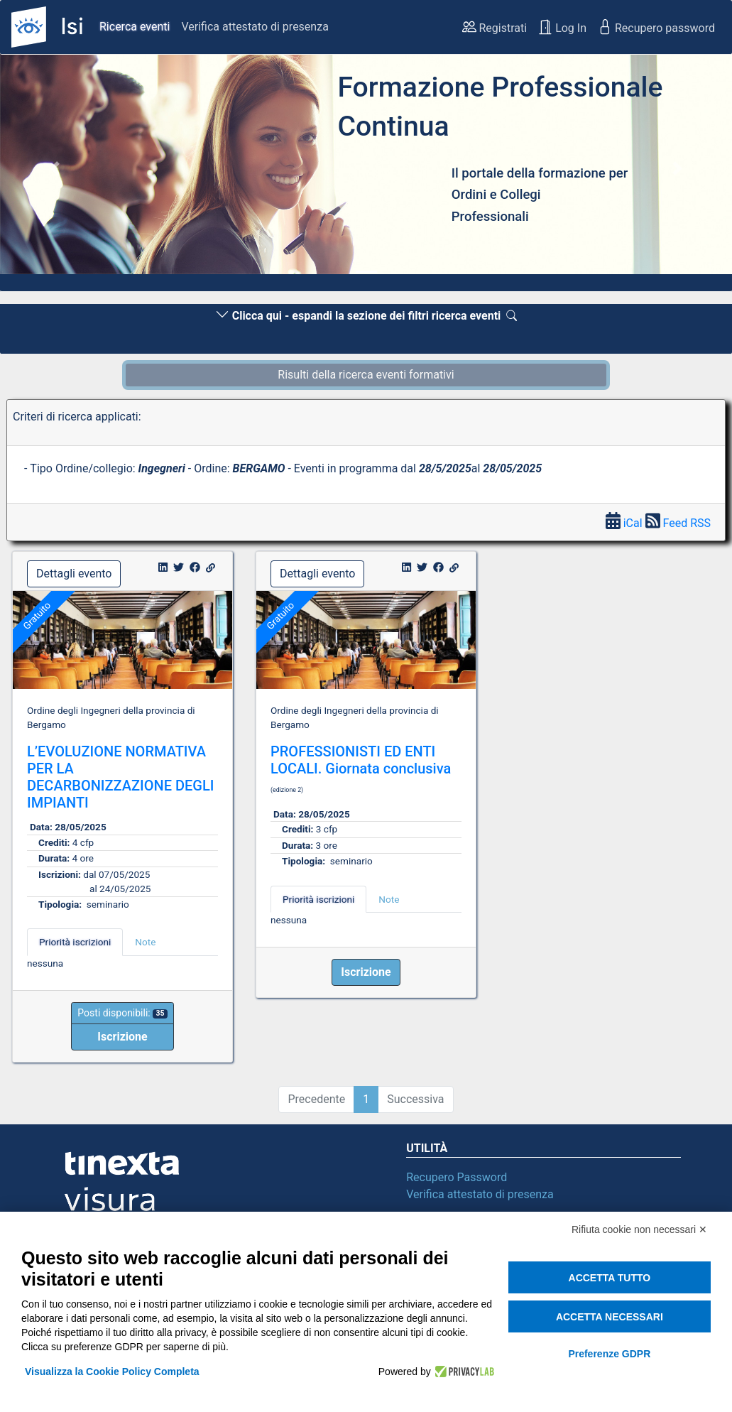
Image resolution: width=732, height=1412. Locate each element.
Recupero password (656, 27)
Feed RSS (678, 523)
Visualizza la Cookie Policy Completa (112, 1371)
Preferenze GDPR (609, 1353)
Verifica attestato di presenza (254, 26)
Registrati (495, 27)
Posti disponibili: (122, 1013)
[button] (55, 168)
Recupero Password (456, 1177)
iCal (625, 523)
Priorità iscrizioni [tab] (75, 941)
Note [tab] (145, 941)
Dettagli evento (73, 573)
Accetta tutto (610, 1277)
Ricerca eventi (134, 26)
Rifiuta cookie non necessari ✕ (639, 1229)
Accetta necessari (609, 1317)
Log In (562, 27)
